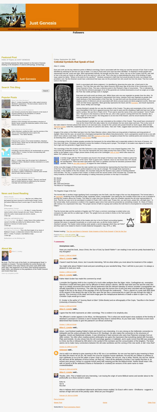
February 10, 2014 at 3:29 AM (68, 395)
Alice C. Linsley (65, 258)
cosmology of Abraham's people (67, 236)
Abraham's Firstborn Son (19, 139)
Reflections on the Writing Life (14, 238)
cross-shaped (86, 138)
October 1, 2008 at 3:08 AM (67, 255)
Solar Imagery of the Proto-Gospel (101, 231)
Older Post (151, 402)
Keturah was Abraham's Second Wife (23, 168)
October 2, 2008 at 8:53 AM (67, 306)
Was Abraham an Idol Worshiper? (22, 129)
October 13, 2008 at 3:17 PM (68, 346)
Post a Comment (59, 399)
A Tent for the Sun (120, 231)
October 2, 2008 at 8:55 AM (67, 324)
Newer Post (58, 402)
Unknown (63, 350)
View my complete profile (10, 273)
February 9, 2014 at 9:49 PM (68, 369)
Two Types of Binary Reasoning (14, 210)
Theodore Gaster (60, 127)
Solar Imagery (81, 236)
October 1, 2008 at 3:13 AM (67, 272)
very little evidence (79, 163)
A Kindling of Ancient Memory (21, 148)
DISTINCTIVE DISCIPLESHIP (14, 228)
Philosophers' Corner (11, 208)
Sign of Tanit (114, 152)
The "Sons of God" (10, 220)
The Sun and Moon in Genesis (77, 231)
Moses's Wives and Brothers (21, 119)
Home (105, 402)
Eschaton (134, 103)
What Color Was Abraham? (20, 100)
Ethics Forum (8, 196)
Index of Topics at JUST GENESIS (16, 60)
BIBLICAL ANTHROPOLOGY (14, 218)
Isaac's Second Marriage (19, 158)
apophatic (59, 196)
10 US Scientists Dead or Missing (14, 198)
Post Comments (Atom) (72, 407)
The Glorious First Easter (12, 230)
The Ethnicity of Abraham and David (23, 178)
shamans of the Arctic (101, 136)
